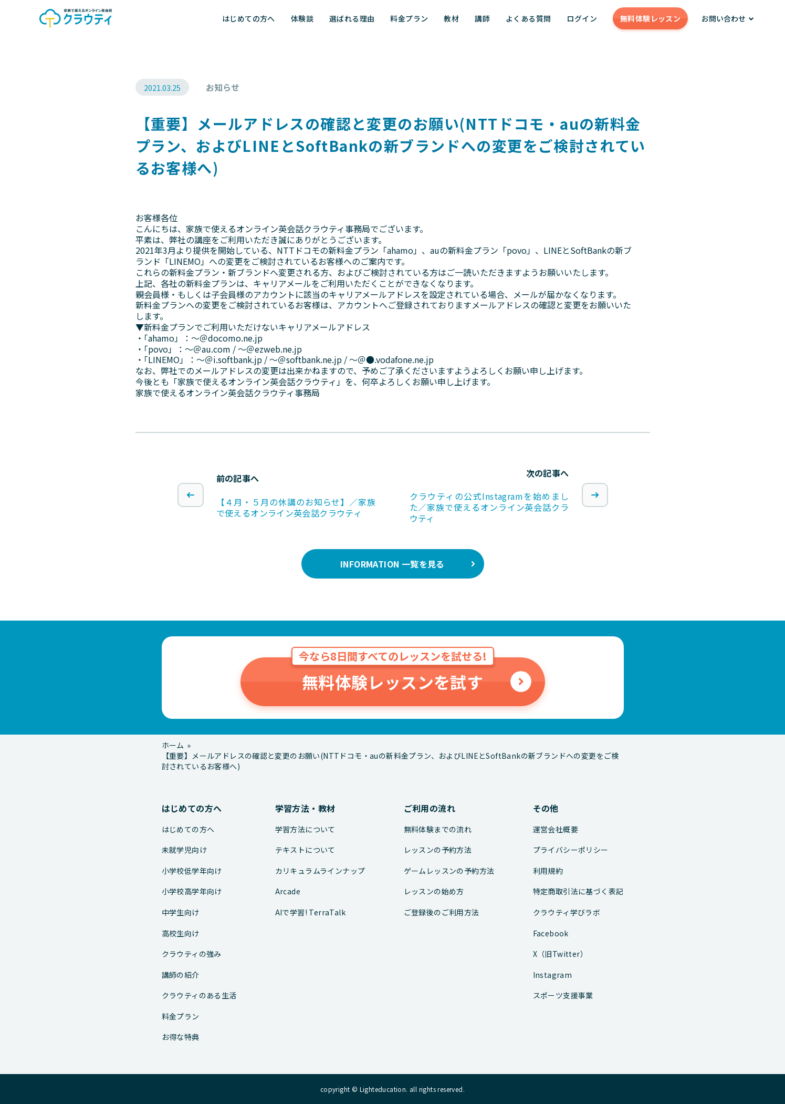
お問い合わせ (724, 18)
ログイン (582, 18)
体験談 (302, 18)
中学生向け (181, 912)
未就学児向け (184, 850)
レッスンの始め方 (434, 891)
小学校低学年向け (192, 871)
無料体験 (650, 18)
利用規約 (548, 871)
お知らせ (222, 87)
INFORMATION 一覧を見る (392, 564)
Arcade (287, 891)
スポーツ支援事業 (563, 995)
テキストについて (305, 850)
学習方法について (305, 829)
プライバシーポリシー (571, 850)
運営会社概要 (555, 829)
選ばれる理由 (351, 18)
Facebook (551, 933)
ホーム (173, 745)
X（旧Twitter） (560, 954)
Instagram (552, 975)
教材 (451, 18)
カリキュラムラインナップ (320, 871)
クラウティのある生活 (199, 995)
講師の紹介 (181, 975)
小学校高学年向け (192, 891)
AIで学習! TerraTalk (310, 912)
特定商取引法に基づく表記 (578, 891)
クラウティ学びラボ (567, 912)
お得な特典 (181, 1037)
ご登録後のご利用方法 (441, 912)
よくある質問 (528, 18)
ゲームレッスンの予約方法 (449, 871)
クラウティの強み (192, 954)
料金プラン (409, 18)
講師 (482, 18)
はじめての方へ (248, 18)
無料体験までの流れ (438, 829)
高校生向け (181, 933)
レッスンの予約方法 (438, 850)
